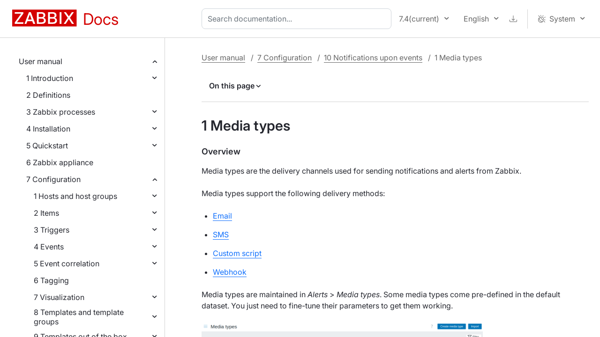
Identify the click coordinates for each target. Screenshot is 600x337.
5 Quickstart (47, 145)
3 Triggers (51, 229)
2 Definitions (48, 95)
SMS (221, 234)
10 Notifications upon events (373, 57)
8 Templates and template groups (79, 317)
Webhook (230, 272)
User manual (40, 61)
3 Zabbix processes (60, 112)
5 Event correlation (66, 263)
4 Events (49, 246)
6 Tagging (51, 280)
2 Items (46, 213)
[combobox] (298, 19)
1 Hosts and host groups (75, 196)
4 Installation (48, 128)
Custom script (237, 253)
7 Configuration (53, 179)
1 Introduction (49, 78)
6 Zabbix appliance (59, 162)
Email (222, 215)
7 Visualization (59, 297)
